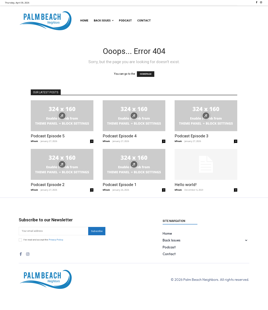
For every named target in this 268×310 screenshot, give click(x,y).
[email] (53, 231)
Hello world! (185, 184)
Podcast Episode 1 (120, 184)
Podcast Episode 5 (48, 136)
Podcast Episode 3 (191, 136)
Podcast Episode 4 (120, 136)
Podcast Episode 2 (48, 184)
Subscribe (96, 231)
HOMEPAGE (145, 74)
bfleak (34, 141)
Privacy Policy (56, 240)
